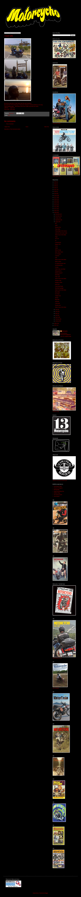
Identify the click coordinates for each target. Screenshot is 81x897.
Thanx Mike (57, 229)
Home (27, 126)
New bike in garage (59, 288)
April (56, 315)
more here (12, 109)
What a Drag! (58, 250)
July (56, 309)
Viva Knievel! (56, 496)
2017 (55, 197)
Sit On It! (57, 238)
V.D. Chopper (58, 253)
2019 (55, 193)
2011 (55, 208)
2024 (55, 184)
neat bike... (57, 301)
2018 (55, 195)
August (57, 221)
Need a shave (58, 261)
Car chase (57, 293)
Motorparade (56, 489)
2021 (55, 189)
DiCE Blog (57, 274)
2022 (55, 187)
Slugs (56, 236)
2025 (55, 182)
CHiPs (56, 248)
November (57, 216)
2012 (55, 206)
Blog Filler (57, 299)
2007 (55, 325)
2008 (55, 323)
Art (55, 240)
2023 (55, 185)
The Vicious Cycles (58, 494)
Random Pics (58, 227)
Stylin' (56, 225)
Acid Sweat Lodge (58, 486)
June (56, 311)
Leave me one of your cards (61, 233)
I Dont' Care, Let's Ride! (60, 269)
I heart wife (57, 303)
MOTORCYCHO (15, 7)
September (57, 219)
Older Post (46, 126)
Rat (56, 223)
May (56, 313)
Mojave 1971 (58, 244)
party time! (57, 284)
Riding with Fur (58, 271)
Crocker (56, 267)
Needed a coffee (58, 282)
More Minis (57, 292)
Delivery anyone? (59, 273)
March (56, 317)
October (57, 218)
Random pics (58, 305)
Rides (9, 115)
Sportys (56, 297)
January (57, 321)
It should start (58, 242)
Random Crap (58, 280)
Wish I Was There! (59, 252)
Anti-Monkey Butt (58, 265)
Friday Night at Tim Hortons (61, 231)
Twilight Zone (58, 295)
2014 (55, 203)
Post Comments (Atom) (15, 129)
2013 (55, 204)
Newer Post (7, 126)
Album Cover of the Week (60, 234)
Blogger (46, 893)
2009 (55, 212)
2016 (55, 199)
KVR (56, 257)
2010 (55, 210)
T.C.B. (56, 246)
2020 (55, 191)
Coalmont (57, 255)
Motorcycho (64, 331)
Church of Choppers (58, 488)
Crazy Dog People (59, 286)
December (57, 214)
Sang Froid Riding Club (59, 491)
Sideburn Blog (57, 493)
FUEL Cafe (57, 276)
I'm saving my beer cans (60, 263)
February (57, 319)
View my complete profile (65, 336)
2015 (55, 201)
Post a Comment (9, 124)
